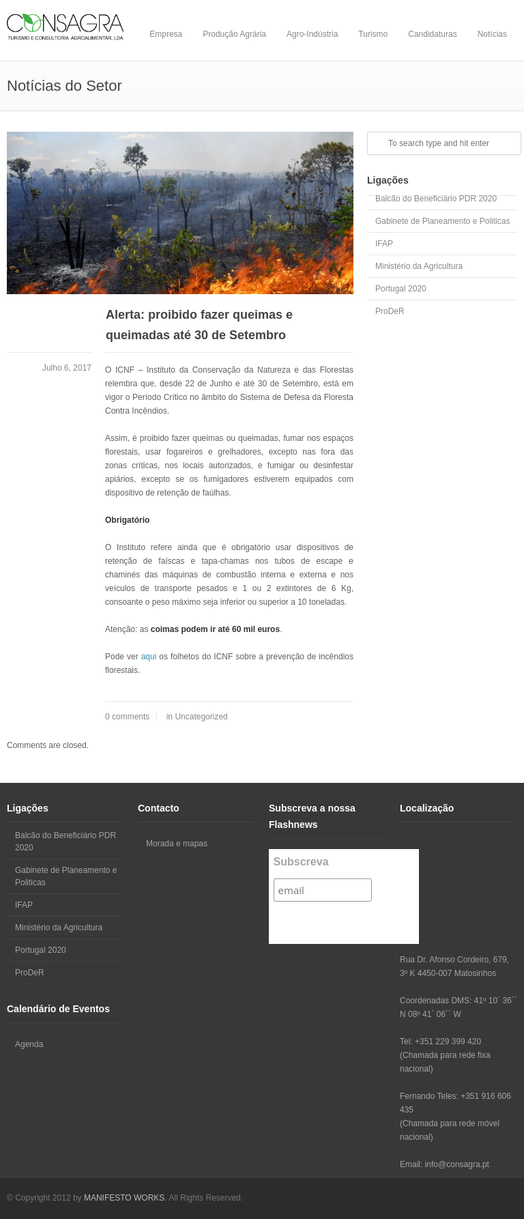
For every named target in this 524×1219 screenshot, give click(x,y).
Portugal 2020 (400, 288)
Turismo (373, 34)
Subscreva (301, 861)
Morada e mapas (176, 843)
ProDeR (390, 311)
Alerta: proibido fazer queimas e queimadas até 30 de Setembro (199, 325)
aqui (149, 656)
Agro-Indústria (312, 34)
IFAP (384, 243)
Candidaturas (432, 34)
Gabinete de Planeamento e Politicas (442, 221)
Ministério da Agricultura (419, 266)
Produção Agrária (234, 34)
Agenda (29, 1044)
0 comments (127, 716)
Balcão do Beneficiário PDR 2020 (436, 198)
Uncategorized (201, 716)
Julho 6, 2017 (66, 368)
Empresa (165, 34)
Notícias (492, 34)
